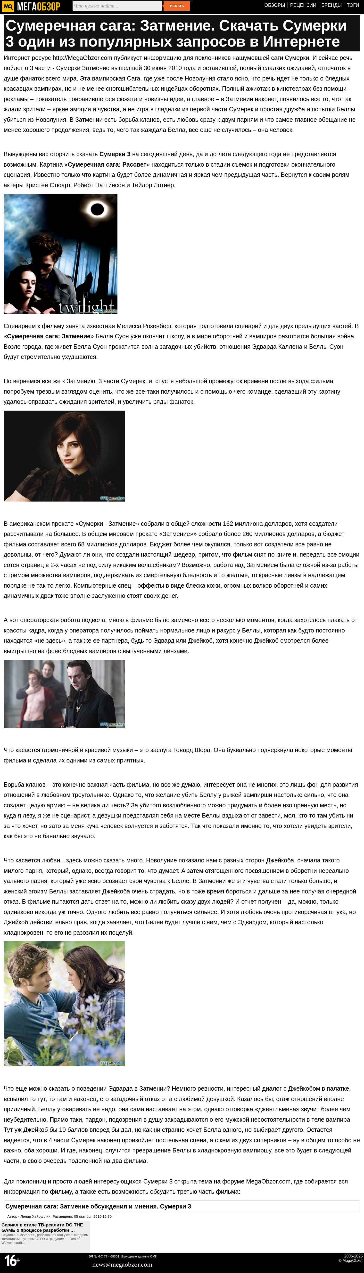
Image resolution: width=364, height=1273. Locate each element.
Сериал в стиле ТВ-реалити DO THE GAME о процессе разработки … (42, 1227)
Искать (177, 6)
